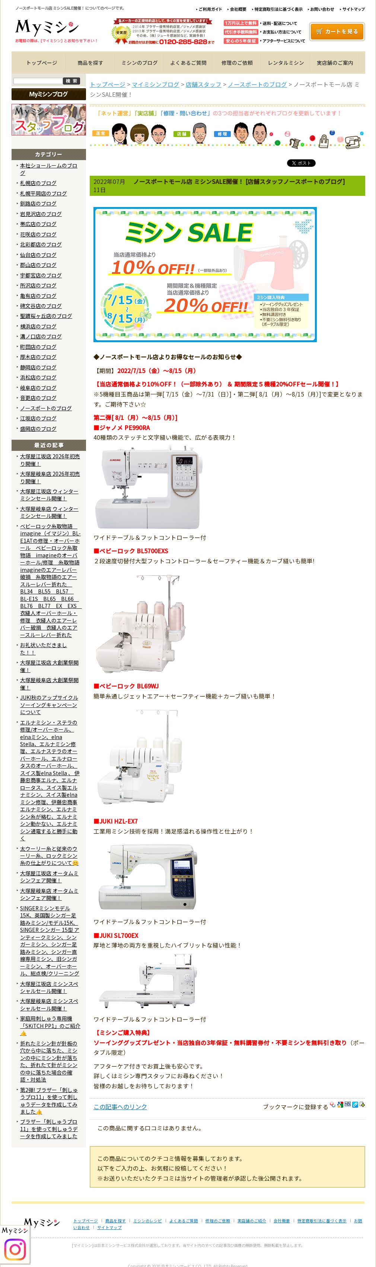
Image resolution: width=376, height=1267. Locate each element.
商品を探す (90, 62)
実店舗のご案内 (335, 62)
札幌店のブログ (38, 183)
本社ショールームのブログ (48, 169)
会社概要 (282, 1220)
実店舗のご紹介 (252, 1220)
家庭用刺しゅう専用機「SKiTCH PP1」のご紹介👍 (50, 1026)
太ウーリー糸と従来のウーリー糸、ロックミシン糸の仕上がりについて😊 (49, 856)
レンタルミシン (286, 62)
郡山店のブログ (38, 264)
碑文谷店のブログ (41, 305)
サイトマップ (109, 1227)
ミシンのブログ (139, 62)
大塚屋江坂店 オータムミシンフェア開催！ (49, 876)
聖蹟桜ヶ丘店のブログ (46, 315)
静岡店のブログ (38, 367)
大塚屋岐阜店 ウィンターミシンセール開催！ (49, 512)
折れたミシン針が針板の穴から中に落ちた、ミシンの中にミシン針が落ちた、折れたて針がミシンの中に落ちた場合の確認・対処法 (48, 1061)
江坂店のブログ (38, 418)
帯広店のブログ (38, 223)
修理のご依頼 (237, 62)
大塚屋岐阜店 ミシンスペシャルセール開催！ (49, 1004)
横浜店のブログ (38, 326)
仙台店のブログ (38, 254)
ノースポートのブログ (46, 408)
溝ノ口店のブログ (41, 336)
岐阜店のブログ (38, 387)
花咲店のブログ (38, 234)
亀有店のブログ (38, 295)
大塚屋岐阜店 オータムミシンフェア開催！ (49, 894)
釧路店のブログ (38, 203)
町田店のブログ (38, 346)
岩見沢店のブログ (41, 213)
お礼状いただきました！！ (43, 648)
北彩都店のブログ (41, 244)
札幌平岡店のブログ (43, 193)
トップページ (41, 62)
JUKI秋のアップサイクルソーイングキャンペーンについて (49, 705)
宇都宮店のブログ (41, 275)
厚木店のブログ (38, 356)
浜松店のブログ (38, 377)
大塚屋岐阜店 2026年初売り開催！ (50, 477)
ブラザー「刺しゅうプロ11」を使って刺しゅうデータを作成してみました (49, 1129)
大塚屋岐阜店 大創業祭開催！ (49, 683)
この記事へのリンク (120, 1106)
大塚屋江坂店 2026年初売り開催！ (50, 459)
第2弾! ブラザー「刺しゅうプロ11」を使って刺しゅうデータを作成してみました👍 (49, 1100)
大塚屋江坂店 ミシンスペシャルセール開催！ (49, 987)
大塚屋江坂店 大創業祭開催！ (49, 666)
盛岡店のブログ (38, 428)
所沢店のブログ (38, 285)
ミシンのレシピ (147, 1220)
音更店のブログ (38, 397)
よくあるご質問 (188, 62)
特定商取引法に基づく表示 (322, 1220)
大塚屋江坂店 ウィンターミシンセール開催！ (49, 494)
